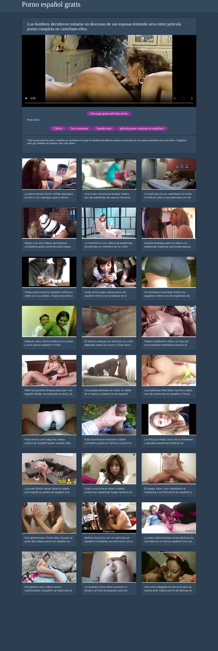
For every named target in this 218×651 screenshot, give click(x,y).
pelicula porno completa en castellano (142, 128)
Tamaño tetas (104, 128)
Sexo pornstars (79, 128)
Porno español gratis (51, 4)
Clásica (58, 128)
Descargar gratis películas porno (108, 113)
